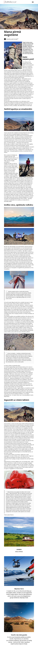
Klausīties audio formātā (10, 39)
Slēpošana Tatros (19, 589)
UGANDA (19, 549)
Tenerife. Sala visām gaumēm (19, 635)
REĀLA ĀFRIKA (19, 551)
